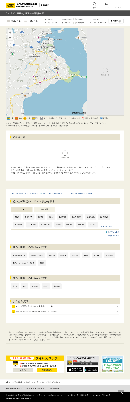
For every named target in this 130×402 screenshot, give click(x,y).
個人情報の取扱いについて (29, 395)
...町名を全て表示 (106, 226)
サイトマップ (65, 395)
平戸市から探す (113, 232)
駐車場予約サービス (56, 388)
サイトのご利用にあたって (50, 395)
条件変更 (116, 21)
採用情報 (83, 395)
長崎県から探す (113, 236)
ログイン (23, 370)
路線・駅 (44, 209)
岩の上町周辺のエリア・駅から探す (25, 193)
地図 (16, 21)
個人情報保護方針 (11, 395)
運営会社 (73, 395)
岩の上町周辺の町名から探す (81, 193)
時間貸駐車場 (30, 388)
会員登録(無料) (47, 370)
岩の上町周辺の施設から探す (53, 193)
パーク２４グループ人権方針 (99, 395)
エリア (21, 209)
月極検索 (44, 5)
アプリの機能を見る (86, 364)
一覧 (33, 21)
